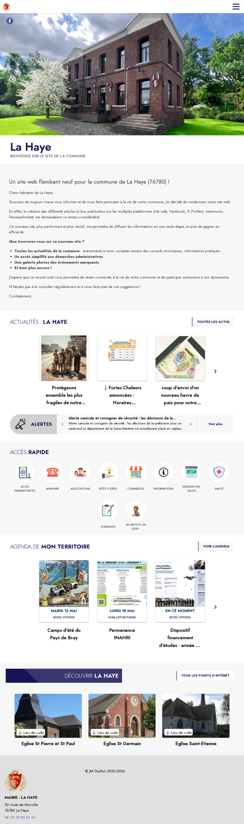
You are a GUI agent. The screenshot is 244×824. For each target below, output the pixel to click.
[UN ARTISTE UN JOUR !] (136, 527)
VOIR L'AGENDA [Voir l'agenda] (216, 546)
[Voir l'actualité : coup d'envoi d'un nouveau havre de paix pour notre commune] (180, 358)
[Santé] (219, 489)
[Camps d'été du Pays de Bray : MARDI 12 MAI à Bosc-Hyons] (63, 617)
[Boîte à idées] (108, 489)
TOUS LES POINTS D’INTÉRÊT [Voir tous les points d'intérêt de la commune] (205, 675)
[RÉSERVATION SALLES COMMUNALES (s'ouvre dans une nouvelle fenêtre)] (191, 489)
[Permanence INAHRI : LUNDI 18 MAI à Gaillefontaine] (122, 617)
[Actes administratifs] (25, 489)
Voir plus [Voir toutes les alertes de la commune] (215, 424)
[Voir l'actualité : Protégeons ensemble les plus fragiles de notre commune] (64, 358)
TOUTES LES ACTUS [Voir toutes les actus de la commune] (213, 321)
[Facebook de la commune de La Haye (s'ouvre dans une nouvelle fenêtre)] (8, 22)
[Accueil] (6, 6)
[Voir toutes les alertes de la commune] (33, 424)
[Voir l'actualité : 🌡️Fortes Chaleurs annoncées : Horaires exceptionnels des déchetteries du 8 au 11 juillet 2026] (122, 358)
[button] (215, 372)
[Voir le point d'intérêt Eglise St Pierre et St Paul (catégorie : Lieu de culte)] (48, 716)
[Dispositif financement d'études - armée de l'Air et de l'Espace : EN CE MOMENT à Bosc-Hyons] (180, 617)
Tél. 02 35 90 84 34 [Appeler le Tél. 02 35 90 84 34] (20, 817)
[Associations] (80, 489)
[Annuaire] (53, 489)
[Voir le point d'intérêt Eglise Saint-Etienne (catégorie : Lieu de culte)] (196, 716)
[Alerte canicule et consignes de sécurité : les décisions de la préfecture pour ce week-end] (126, 423)
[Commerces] (136, 489)
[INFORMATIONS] (164, 489)
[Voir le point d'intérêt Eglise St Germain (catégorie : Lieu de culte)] (122, 716)
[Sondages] (108, 527)
